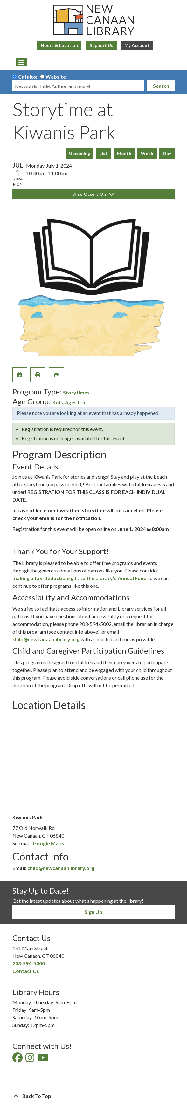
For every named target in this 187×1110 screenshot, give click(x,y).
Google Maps (48, 843)
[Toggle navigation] (21, 62)
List (103, 153)
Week (147, 153)
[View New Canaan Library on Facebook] (18, 1059)
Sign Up (93, 912)
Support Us (101, 45)
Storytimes (76, 392)
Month (124, 153)
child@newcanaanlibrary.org (46, 639)
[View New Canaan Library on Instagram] (30, 1059)
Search (161, 86)
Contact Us (25, 971)
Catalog (27, 76)
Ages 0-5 (75, 402)
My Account (136, 45)
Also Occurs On (93, 194)
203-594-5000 (28, 963)
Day (167, 153)
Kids (57, 402)
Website (55, 76)
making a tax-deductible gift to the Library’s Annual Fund (79, 578)
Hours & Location (59, 45)
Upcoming (79, 153)
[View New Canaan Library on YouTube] (43, 1059)
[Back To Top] (93, 1096)
